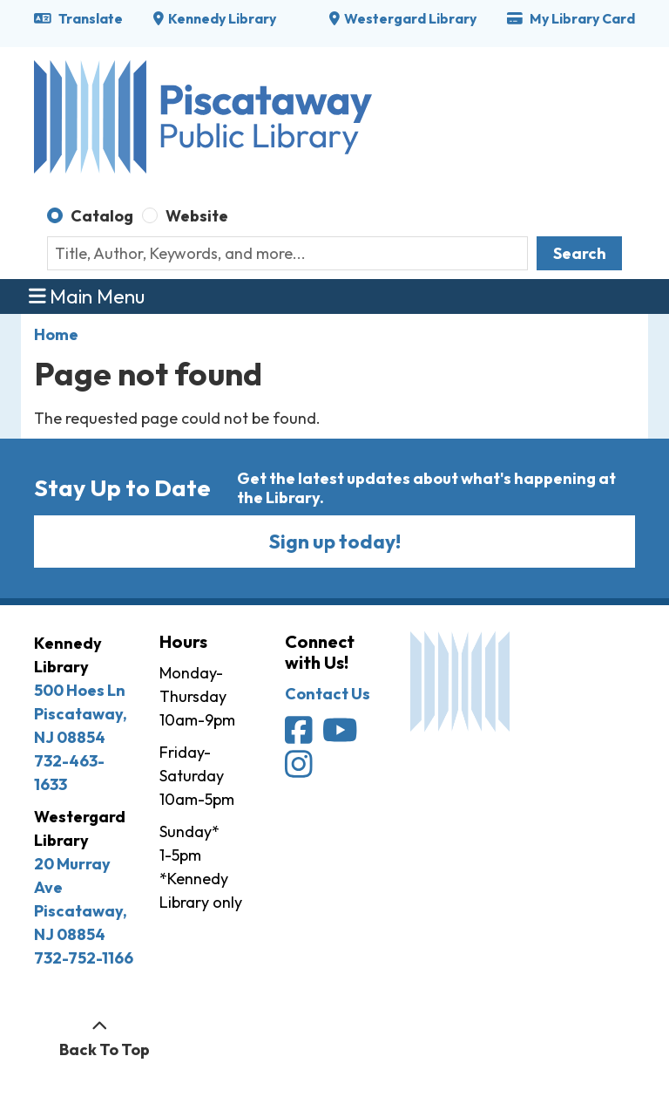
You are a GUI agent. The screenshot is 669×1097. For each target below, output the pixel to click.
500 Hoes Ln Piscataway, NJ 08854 (80, 713)
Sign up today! (335, 541)
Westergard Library (410, 18)
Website (197, 216)
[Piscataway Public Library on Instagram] (300, 770)
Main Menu (87, 296)
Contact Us (327, 694)
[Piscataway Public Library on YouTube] (341, 736)
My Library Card (571, 18)
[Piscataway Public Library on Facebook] (300, 736)
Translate (78, 18)
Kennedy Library (222, 18)
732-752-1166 (83, 958)
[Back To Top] (100, 1038)
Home (56, 334)
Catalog (102, 216)
